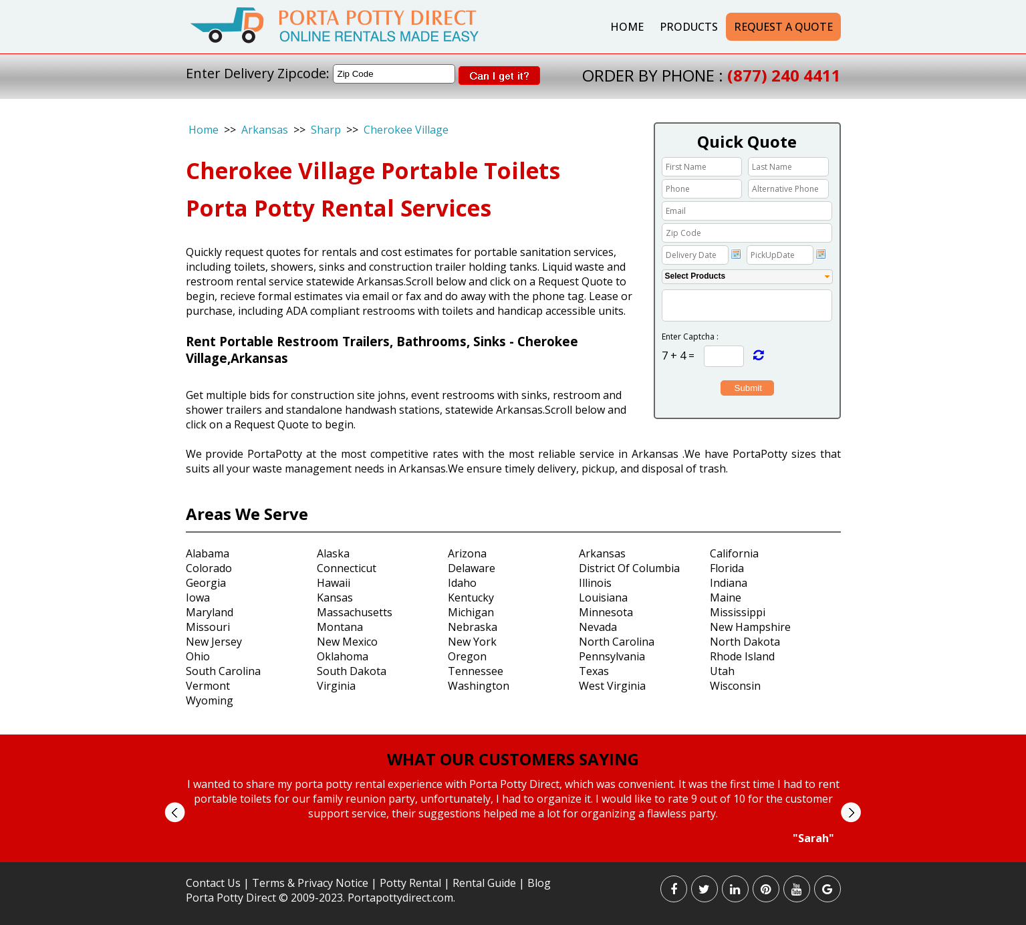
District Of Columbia (629, 568)
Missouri (208, 627)
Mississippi (737, 612)
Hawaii (333, 582)
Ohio (198, 656)
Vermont (208, 685)
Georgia (206, 582)
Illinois (595, 582)
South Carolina (223, 671)
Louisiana (603, 597)
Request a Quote (783, 26)
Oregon (467, 656)
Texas (594, 671)
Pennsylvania (612, 656)
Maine (725, 597)
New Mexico (347, 641)
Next (850, 812)
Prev (174, 812)
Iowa (198, 597)
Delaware (471, 568)
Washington (478, 685)
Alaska (333, 553)
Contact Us (213, 883)
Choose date (736, 254)
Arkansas (264, 129)
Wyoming (209, 700)
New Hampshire (750, 627)
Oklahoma (342, 656)
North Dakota (745, 641)
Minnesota (606, 612)
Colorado (209, 568)
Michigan (471, 612)
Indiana (728, 582)
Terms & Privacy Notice (310, 883)
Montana (340, 627)
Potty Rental (410, 883)
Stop (518, 858)
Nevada (598, 627)
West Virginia (612, 685)
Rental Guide (486, 883)
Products (689, 26)
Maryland (209, 612)
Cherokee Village (406, 129)
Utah (722, 671)
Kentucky (471, 597)
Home (627, 26)
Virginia (336, 685)
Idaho (462, 582)
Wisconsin (735, 685)
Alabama (207, 553)
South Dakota (351, 671)
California (734, 553)
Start (508, 858)
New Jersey (214, 641)
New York (472, 641)
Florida (727, 568)
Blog (539, 883)
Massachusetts (354, 612)
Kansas (335, 597)
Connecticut (346, 568)
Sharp (326, 129)
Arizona (467, 553)
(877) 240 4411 (784, 75)
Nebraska (472, 627)
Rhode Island (742, 656)
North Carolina (616, 641)
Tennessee (475, 671)
